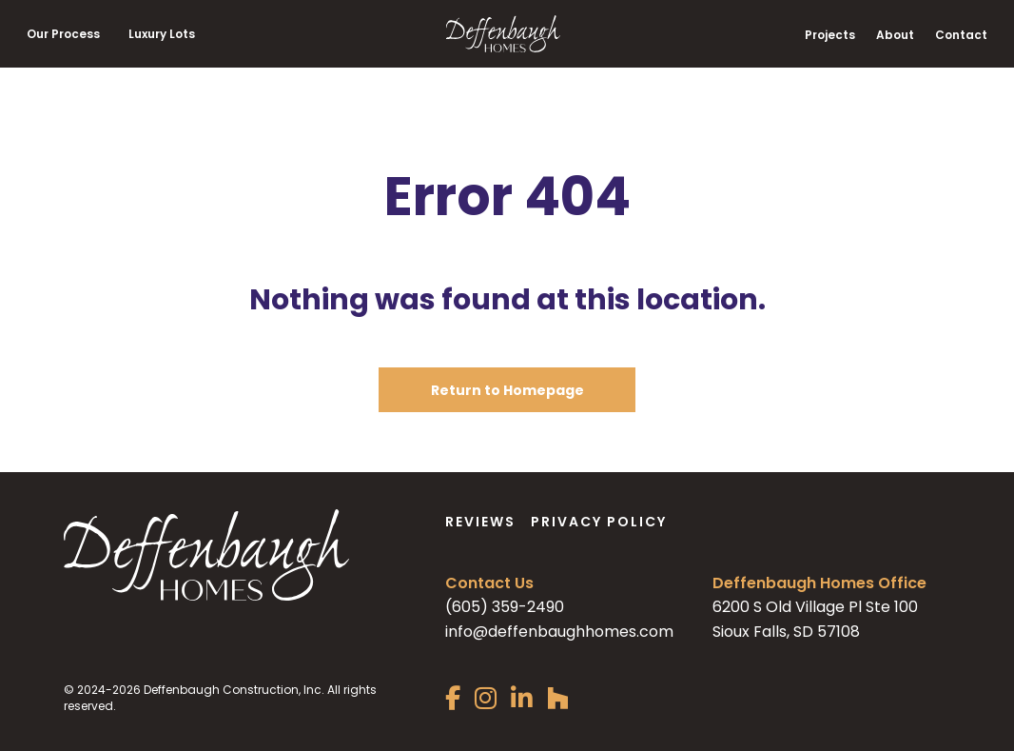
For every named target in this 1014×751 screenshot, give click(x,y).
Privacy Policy (599, 521)
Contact (961, 35)
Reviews (480, 521)
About (895, 35)
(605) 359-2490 (504, 607)
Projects (830, 35)
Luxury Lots (161, 34)
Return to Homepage (507, 390)
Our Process (63, 34)
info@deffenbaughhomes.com (559, 631)
